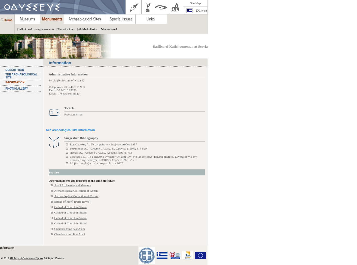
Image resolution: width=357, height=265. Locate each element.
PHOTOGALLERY (16, 88)
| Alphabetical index (86, 29)
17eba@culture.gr (69, 93)
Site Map (195, 3)
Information (7, 247)
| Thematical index (64, 29)
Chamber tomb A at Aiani (69, 228)
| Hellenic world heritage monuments (34, 29)
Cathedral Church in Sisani (70, 207)
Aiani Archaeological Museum (72, 185)
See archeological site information (70, 130)
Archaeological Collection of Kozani (76, 190)
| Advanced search (107, 29)
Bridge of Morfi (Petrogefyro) (72, 201)
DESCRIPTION (14, 69)
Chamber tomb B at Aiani (69, 234)
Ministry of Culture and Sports (26, 258)
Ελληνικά (201, 10)
